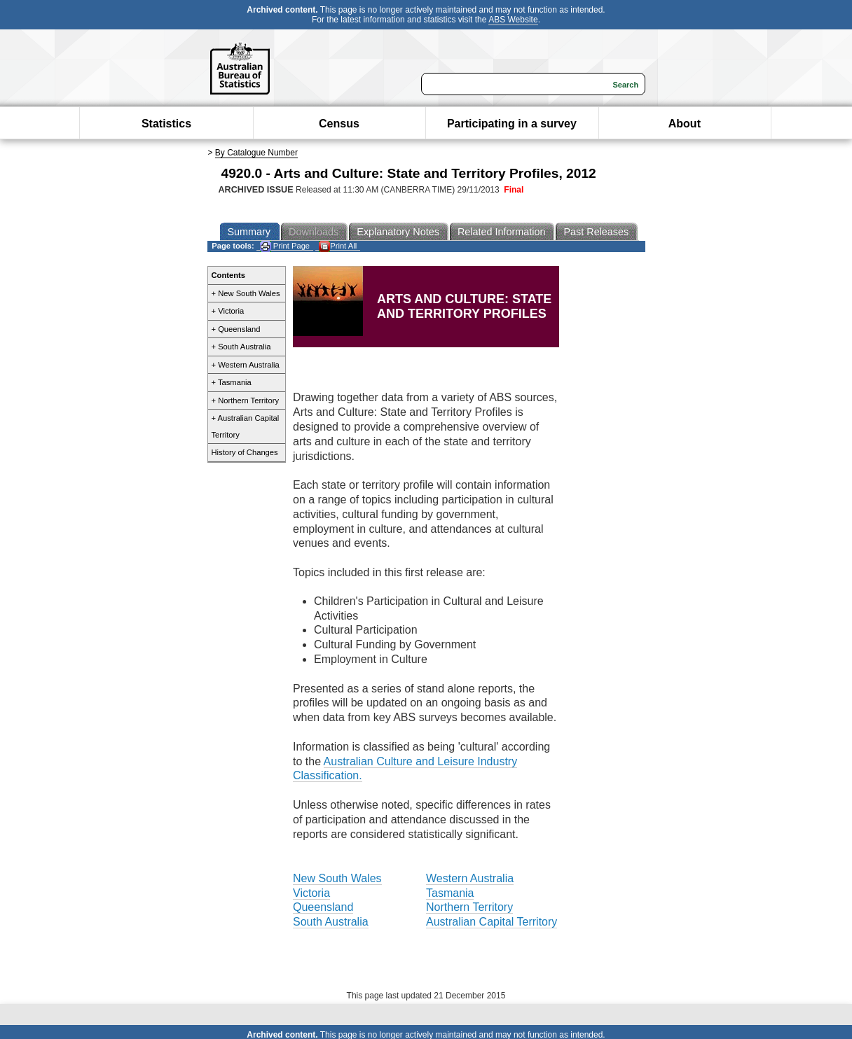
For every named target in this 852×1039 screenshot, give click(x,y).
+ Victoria (228, 311)
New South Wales (337, 878)
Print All (338, 246)
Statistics (166, 124)
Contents (228, 275)
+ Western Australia (246, 365)
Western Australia (470, 878)
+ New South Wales (246, 293)
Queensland (323, 907)
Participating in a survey (512, 124)
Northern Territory (469, 907)
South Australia (331, 922)
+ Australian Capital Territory (246, 426)
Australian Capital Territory (491, 922)
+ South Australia (241, 346)
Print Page (285, 246)
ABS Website (512, 20)
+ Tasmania (232, 382)
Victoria (311, 893)
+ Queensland (236, 329)
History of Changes (245, 452)
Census (339, 124)
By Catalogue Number (256, 153)
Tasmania (450, 893)
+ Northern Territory (245, 400)
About (684, 124)
